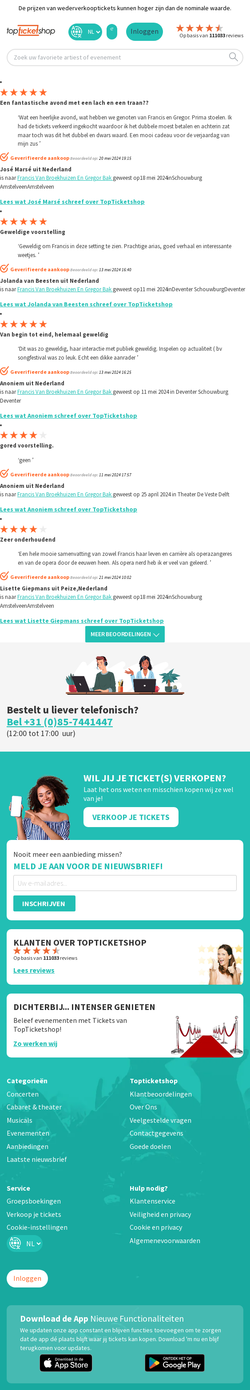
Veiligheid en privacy (160, 1214)
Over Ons (143, 1106)
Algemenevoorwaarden (165, 1240)
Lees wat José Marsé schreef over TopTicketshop (72, 202)
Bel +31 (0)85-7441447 (60, 722)
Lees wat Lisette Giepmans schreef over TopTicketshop (82, 621)
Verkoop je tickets (34, 1214)
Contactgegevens (156, 1133)
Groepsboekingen (34, 1200)
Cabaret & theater (34, 1106)
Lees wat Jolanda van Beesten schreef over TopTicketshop (86, 304)
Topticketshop (154, 1080)
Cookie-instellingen (37, 1227)
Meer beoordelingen (125, 634)
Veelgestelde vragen (160, 1120)
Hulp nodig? (149, 1188)
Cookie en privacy (156, 1227)
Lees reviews (34, 970)
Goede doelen (150, 1146)
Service (18, 1188)
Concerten (23, 1093)
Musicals (19, 1120)
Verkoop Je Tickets (131, 817)
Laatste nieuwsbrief (37, 1159)
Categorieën (27, 1080)
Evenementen (28, 1133)
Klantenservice (152, 1200)
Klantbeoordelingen (161, 1093)
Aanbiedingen (27, 1146)
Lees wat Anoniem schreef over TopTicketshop (68, 416)
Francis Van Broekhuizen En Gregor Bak (65, 178)
